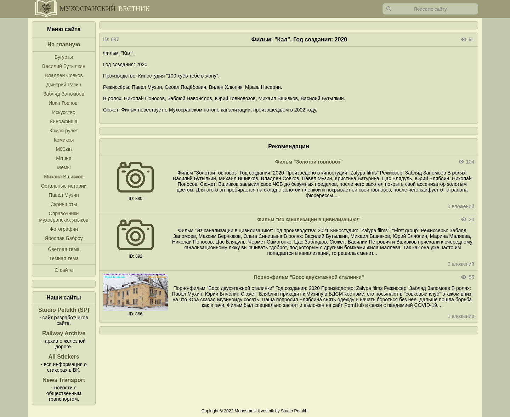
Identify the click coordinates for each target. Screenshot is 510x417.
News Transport (63, 380)
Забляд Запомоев (63, 94)
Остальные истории (63, 186)
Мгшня (63, 158)
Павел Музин (64, 195)
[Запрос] (430, 9)
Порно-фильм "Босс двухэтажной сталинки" (309, 277)
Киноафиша (64, 121)
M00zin (64, 149)
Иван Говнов (63, 103)
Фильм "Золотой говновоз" (309, 162)
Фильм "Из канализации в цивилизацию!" (309, 219)
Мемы (63, 167)
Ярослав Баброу (64, 238)
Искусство (63, 112)
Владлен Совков (64, 75)
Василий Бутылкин (63, 66)
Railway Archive (63, 333)
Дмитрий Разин (63, 84)
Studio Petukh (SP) (63, 310)
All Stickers (63, 357)
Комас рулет (64, 130)
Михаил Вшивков (63, 176)
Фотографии (64, 229)
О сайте (64, 270)
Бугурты (64, 57)
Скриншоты (64, 204)
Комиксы (64, 140)
